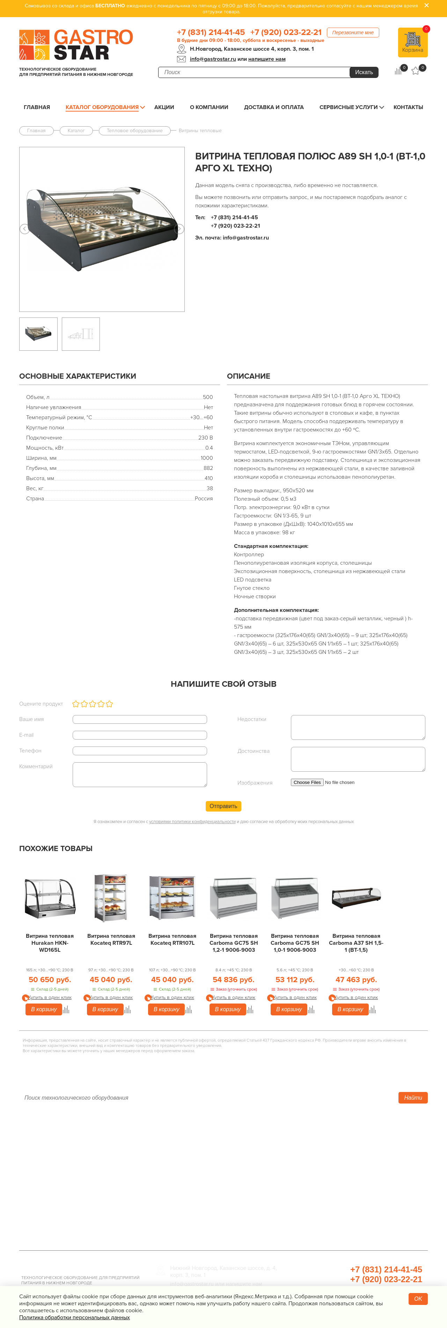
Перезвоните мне (353, 32)
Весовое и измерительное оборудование (352, 1189)
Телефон (30, 750)
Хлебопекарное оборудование (337, 1137)
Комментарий (36, 766)
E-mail (26, 734)
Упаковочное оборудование (333, 1158)
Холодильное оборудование (197, 1147)
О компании (209, 107)
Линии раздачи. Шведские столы (203, 1158)
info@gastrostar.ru (213, 59)
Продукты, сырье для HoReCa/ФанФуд (348, 1221)
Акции (164, 107)
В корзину (44, 1009)
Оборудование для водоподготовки (344, 1147)
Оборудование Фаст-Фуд (191, 1200)
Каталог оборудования (102, 107)
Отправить (223, 806)
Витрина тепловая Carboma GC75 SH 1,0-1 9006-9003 (295, 943)
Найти (413, 1098)
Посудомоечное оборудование (200, 1189)
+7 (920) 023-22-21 (286, 32)
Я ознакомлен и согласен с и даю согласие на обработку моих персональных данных (224, 821)
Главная (37, 107)
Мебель (304, 1179)
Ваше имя (31, 719)
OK (418, 1299)
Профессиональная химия (331, 1231)
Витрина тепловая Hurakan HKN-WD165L (50, 943)
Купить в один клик (50, 997)
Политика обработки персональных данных (74, 1317)
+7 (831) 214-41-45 (211, 32)
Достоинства (253, 751)
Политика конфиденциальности (64, 1200)
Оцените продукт (41, 703)
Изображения (255, 782)
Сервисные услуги (349, 107)
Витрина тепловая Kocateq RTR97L (111, 940)
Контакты (408, 107)
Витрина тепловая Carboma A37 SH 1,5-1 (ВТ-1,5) (356, 943)
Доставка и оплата (274, 107)
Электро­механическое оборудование (209, 1179)
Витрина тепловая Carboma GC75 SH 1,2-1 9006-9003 (234, 943)
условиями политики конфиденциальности (192, 821)
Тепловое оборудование (191, 1137)
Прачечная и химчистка (327, 1210)
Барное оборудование (188, 1210)
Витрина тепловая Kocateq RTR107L (172, 940)
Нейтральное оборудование (196, 1168)
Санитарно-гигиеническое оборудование (352, 1168)
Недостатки (251, 719)
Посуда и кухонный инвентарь (336, 1200)
